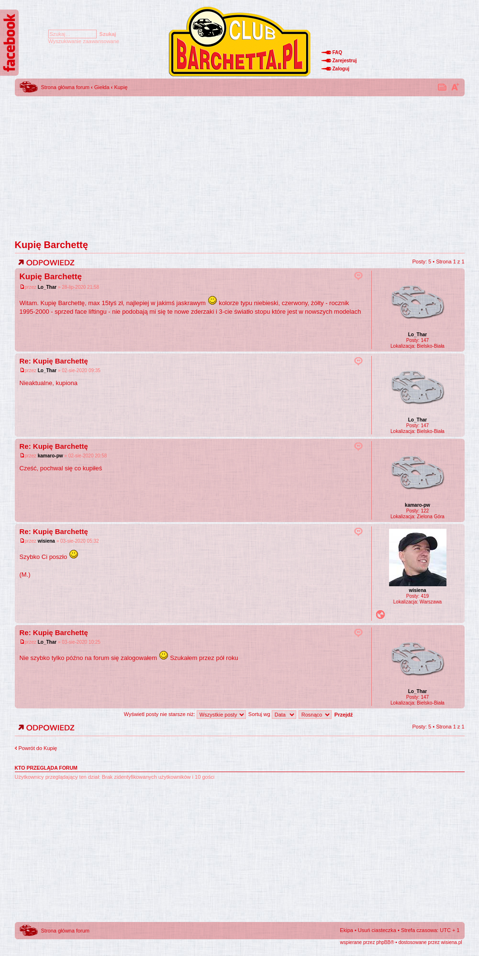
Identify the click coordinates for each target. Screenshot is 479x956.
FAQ (338, 52)
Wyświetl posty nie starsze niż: (185, 714)
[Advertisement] (240, 165)
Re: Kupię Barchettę (54, 361)
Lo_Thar (47, 287)
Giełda (102, 87)
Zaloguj (341, 68)
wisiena (46, 541)
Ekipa (346, 930)
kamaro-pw (50, 455)
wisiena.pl (451, 942)
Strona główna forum (65, 87)
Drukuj (442, 86)
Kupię (120, 87)
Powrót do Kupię (38, 748)
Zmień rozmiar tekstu (455, 86)
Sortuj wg (272, 714)
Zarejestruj (345, 60)
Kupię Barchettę (51, 244)
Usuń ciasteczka (377, 930)
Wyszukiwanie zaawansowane (83, 41)
